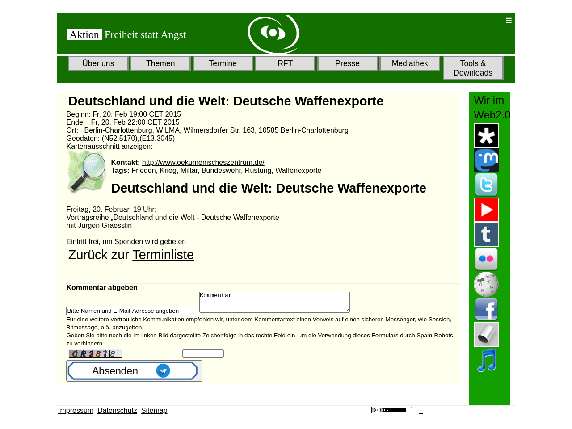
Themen (160, 63)
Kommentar (283, 304)
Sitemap (154, 410)
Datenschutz (117, 410)
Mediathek (410, 63)
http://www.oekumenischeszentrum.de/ (203, 162)
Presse (347, 63)
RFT (285, 63)
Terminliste (163, 255)
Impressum (75, 410)
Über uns (98, 63)
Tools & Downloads (473, 68)
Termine (223, 63)
